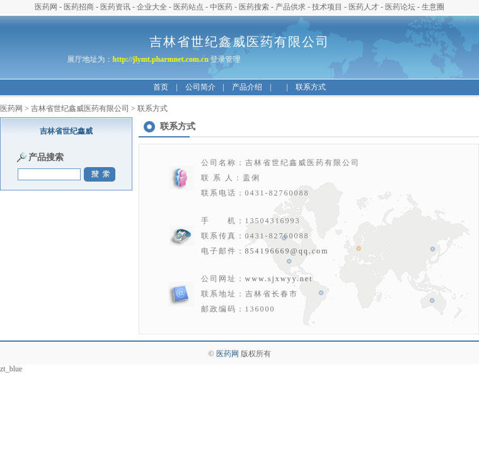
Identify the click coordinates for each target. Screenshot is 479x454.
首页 (160, 87)
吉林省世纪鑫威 (66, 131)
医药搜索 (254, 7)
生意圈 (433, 7)
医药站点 (188, 7)
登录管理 (224, 59)
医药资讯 (115, 7)
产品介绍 (247, 87)
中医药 (221, 7)
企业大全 (152, 7)
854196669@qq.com (287, 251)
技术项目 (327, 7)
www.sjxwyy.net (279, 278)
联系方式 (311, 87)
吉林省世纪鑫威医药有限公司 (80, 108)
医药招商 (79, 7)
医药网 (46, 7)
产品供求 (290, 7)
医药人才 (364, 7)
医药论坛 (400, 7)
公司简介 (200, 87)
